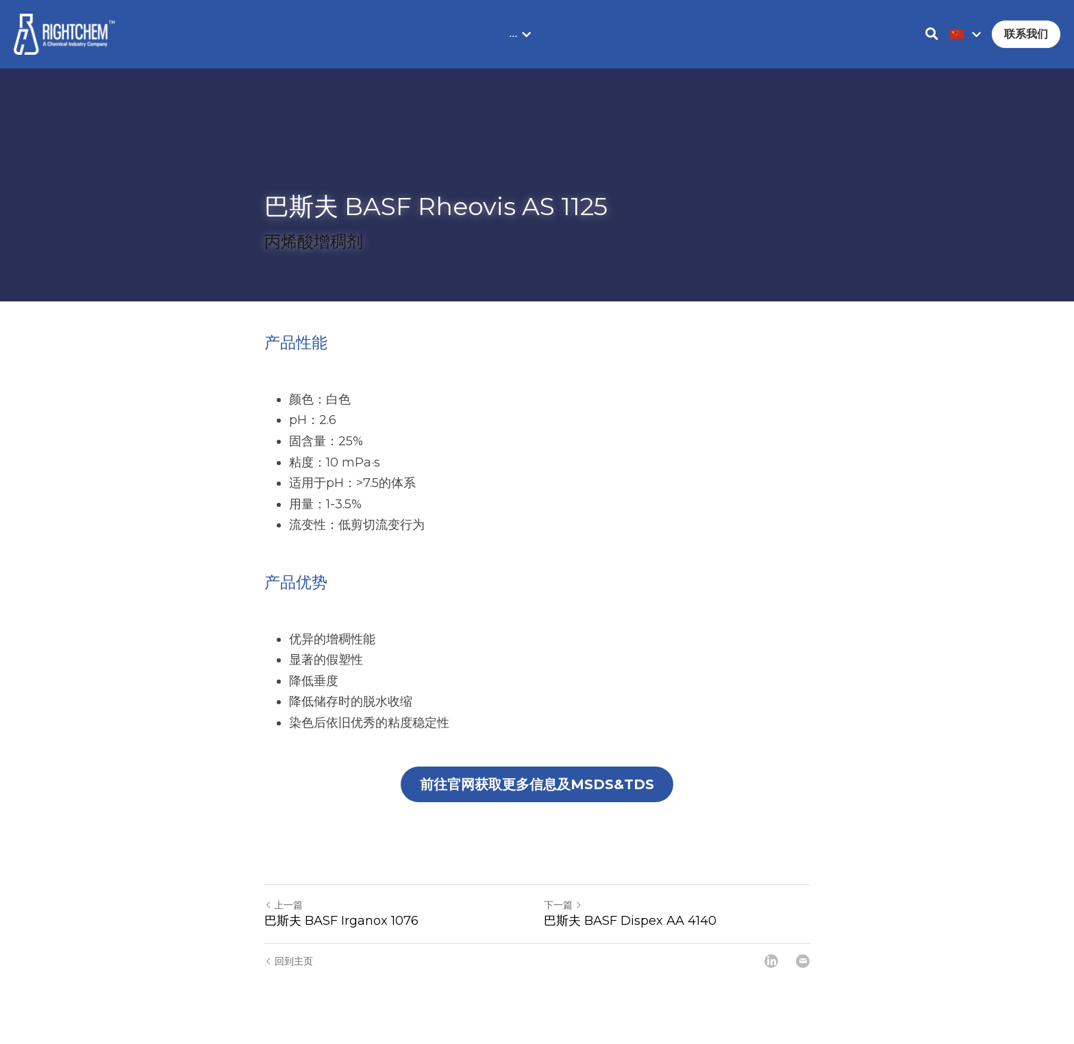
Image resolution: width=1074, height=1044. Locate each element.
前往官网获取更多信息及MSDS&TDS (537, 784)
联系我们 (1026, 33)
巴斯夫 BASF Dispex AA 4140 (630, 920)
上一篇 (283, 905)
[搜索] (931, 34)
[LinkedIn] (771, 961)
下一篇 (563, 905)
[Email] (803, 961)
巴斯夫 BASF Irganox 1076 (341, 920)
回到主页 (288, 961)
